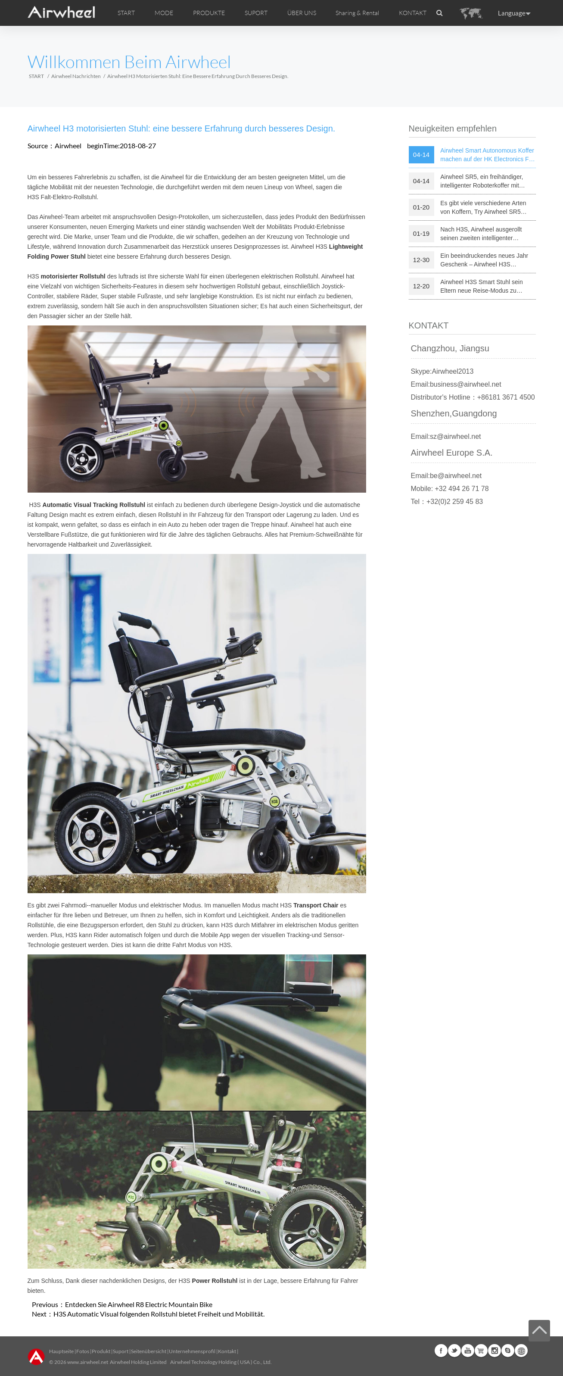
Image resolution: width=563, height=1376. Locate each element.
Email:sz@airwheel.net (446, 436)
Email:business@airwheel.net (456, 384)
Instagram (494, 1350)
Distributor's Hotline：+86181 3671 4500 (473, 397)
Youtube (467, 1350)
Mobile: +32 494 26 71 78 (450, 488)
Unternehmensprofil (192, 1351)
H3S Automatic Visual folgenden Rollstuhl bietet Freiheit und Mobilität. (158, 1314)
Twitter (454, 1350)
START (126, 12)
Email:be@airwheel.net (446, 475)
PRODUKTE (209, 12)
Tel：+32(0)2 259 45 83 (447, 501)
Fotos (82, 1351)
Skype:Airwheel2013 (442, 371)
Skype (507, 1350)
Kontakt (227, 1351)
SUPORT (256, 12)
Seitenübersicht (148, 1351)
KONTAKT (412, 12)
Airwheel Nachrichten (76, 76)
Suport (120, 1351)
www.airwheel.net (87, 1362)
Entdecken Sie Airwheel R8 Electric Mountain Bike (138, 1304)
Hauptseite (61, 1351)
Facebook (441, 1350)
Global (521, 1350)
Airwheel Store (481, 1350)
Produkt (101, 1351)
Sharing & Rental (357, 12)
